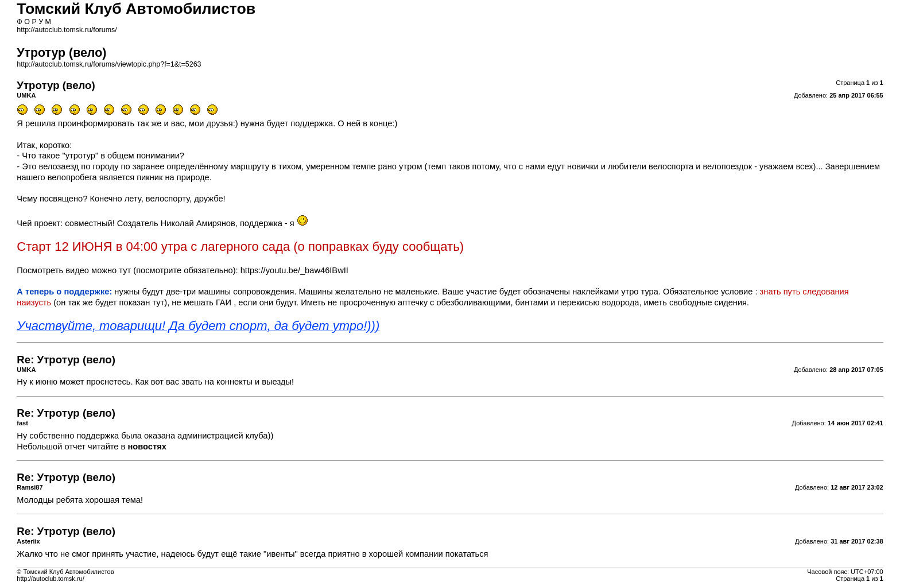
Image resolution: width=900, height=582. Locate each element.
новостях (146, 446)
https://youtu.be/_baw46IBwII (294, 270)
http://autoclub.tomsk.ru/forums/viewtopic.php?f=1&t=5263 (109, 64)
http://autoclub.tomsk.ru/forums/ (67, 30)
